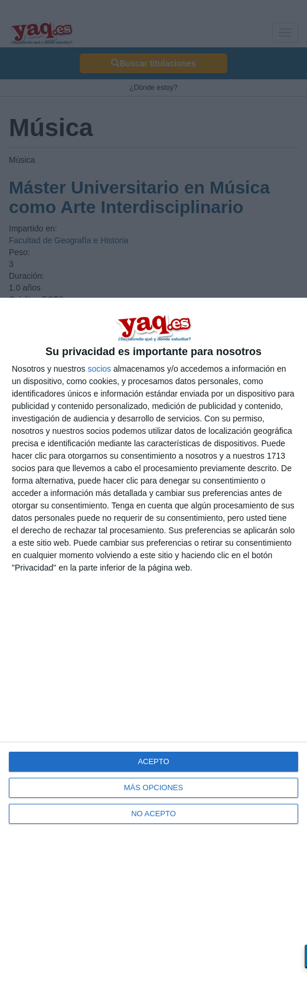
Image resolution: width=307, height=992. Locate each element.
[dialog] (153, 645)
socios (99, 369)
